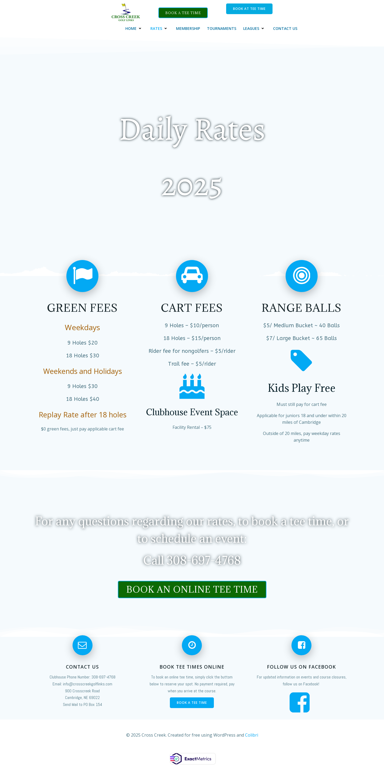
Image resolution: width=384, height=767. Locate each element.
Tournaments (222, 27)
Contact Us (285, 27)
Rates (160, 27)
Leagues (254, 27)
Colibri (251, 736)
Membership (188, 27)
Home (135, 27)
